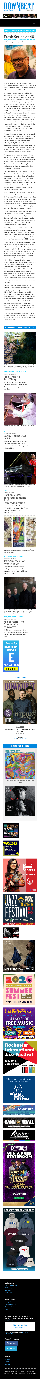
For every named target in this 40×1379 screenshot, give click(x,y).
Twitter (11, 1349)
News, (6, 40)
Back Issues (8, 1290)
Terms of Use (19, 1370)
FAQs (6, 1309)
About (13, 1370)
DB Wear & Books (10, 1293)
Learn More (9, 1320)
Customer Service (10, 1307)
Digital (20, 739)
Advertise (7, 1359)
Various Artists (29, 40)
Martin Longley (10, 42)
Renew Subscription (10, 1304)
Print (15, 739)
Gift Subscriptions (10, 1288)
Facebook (11, 1343)
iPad (25, 739)
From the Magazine (18, 372)
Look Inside (20, 733)
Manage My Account (10, 1302)
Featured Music (20, 745)
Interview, (7, 372)
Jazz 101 (7, 1364)
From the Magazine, (15, 40)
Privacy (26, 1370)
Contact (7, 1361)
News (5, 431)
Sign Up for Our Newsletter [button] (20, 1326)
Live (5, 490)
